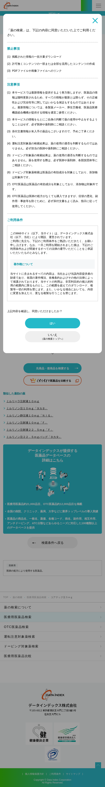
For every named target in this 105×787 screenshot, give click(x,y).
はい (52, 323)
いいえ (52, 336)
